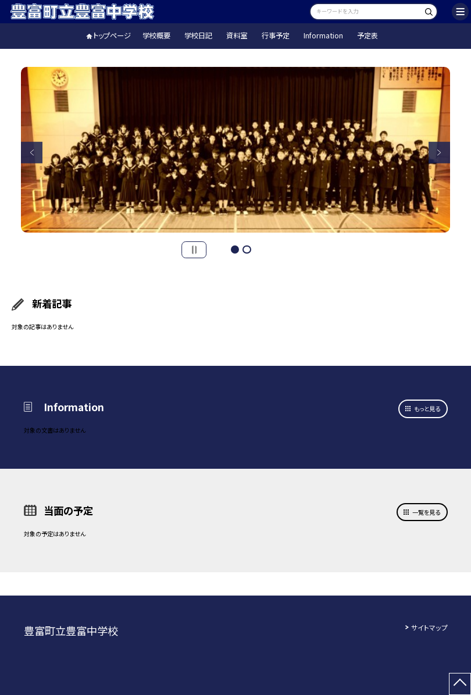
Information (323, 35)
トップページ (112, 35)
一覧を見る (426, 512)
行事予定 (276, 35)
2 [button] (246, 249)
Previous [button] (31, 152)
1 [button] (235, 249)
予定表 (367, 35)
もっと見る (427, 408)
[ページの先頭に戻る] (459, 683)
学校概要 (156, 35)
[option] (235, 150)
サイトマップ (429, 627)
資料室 (236, 35)
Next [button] (439, 152)
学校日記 (198, 35)
